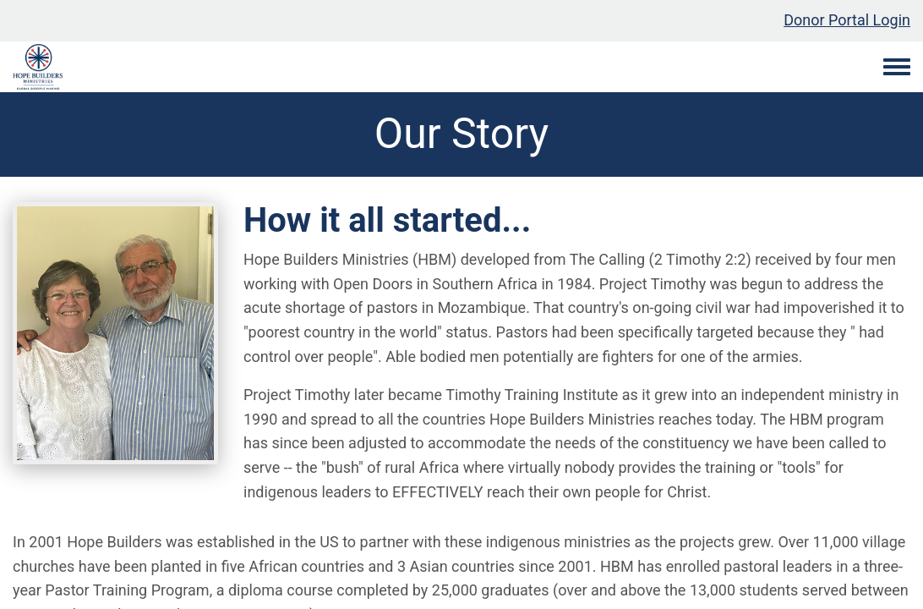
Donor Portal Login (847, 20)
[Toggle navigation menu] (896, 68)
